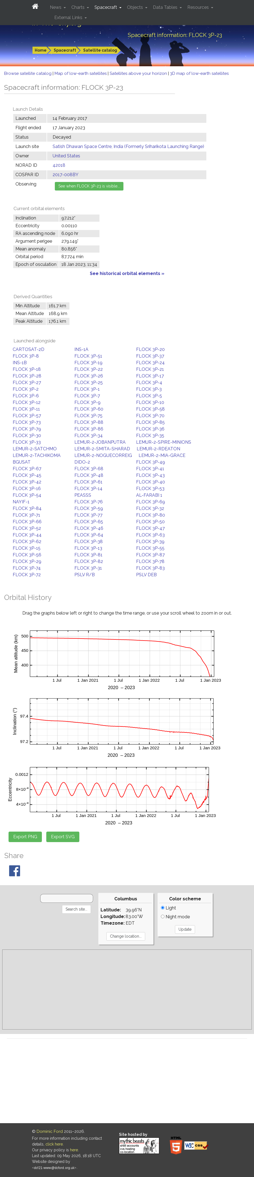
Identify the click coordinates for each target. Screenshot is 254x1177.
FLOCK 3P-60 (88, 409)
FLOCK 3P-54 (27, 495)
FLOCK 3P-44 (27, 535)
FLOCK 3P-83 (150, 568)
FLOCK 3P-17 (150, 376)
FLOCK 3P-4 (149, 382)
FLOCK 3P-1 (87, 389)
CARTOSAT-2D (28, 349)
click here (54, 1144)
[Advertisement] (127, 989)
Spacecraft (65, 50)
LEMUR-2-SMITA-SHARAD (102, 448)
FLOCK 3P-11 (26, 409)
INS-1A (81, 349)
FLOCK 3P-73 (27, 422)
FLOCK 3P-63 (150, 535)
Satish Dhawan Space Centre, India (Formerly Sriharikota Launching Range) (128, 146)
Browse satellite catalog (28, 73)
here (74, 1150)
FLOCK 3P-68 (88, 468)
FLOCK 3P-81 (88, 554)
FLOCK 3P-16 (27, 488)
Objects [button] (135, 7)
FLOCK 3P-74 (27, 568)
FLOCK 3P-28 (27, 376)
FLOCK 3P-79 (27, 429)
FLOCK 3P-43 (150, 475)
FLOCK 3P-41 (150, 468)
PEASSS (82, 495)
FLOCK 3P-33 (27, 442)
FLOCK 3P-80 (150, 515)
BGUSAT (22, 462)
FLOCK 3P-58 (150, 409)
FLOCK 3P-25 (88, 382)
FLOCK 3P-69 (150, 501)
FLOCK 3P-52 (27, 528)
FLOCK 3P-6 (26, 395)
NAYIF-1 (21, 501)
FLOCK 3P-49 (150, 462)
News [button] (56, 7)
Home (41, 50)
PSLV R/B (84, 574)
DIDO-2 (82, 462)
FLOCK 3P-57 (27, 415)
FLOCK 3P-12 (26, 402)
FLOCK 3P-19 (88, 362)
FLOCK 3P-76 (88, 501)
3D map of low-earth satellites (199, 73)
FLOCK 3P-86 (88, 429)
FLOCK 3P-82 (88, 561)
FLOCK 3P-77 (88, 515)
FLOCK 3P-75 (88, 415)
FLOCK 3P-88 (88, 422)
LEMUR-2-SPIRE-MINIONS (163, 442)
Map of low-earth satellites (81, 73)
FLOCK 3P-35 (150, 435)
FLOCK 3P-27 (27, 382)
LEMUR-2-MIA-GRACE (162, 455)
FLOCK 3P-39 (150, 541)
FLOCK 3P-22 (88, 369)
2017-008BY (66, 174)
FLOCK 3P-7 (87, 395)
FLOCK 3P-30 (27, 435)
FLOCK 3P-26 (88, 376)
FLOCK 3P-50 (150, 521)
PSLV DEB (146, 574)
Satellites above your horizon (139, 73)
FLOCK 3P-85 (150, 422)
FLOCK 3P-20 (150, 349)
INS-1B (20, 362)
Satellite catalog (100, 50)
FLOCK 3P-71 (26, 515)
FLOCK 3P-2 (26, 389)
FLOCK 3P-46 (88, 528)
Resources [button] (198, 7)
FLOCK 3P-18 (27, 369)
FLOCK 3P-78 (150, 561)
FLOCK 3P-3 (149, 389)
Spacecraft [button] (106, 7)
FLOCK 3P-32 (150, 508)
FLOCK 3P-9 (87, 402)
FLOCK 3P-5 (149, 395)
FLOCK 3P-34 (88, 435)
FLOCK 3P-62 (27, 541)
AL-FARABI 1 (149, 495)
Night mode (175, 916)
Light (168, 908)
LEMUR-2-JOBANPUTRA (100, 442)
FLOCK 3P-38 (88, 541)
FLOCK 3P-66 (27, 521)
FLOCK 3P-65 (88, 521)
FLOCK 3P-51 (88, 356)
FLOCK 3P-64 (88, 535)
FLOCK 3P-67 (27, 468)
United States (66, 155)
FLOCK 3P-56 (27, 554)
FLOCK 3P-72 (27, 574)
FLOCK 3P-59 (88, 508)
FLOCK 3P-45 (27, 475)
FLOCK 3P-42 (27, 482)
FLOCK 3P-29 (27, 561)
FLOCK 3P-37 (150, 356)
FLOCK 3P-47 (150, 528)
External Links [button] (68, 17)
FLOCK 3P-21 (150, 369)
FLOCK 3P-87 (150, 554)
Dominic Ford (50, 1131)
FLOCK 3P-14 (88, 488)
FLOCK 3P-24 (150, 362)
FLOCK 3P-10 (150, 402)
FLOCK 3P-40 (150, 482)
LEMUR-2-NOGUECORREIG (103, 455)
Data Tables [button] (166, 7)
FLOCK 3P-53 (150, 488)
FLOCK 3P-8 (26, 356)
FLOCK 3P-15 (26, 548)
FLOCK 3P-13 (88, 548)
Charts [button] (78, 7)
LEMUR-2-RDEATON (158, 448)
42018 (59, 165)
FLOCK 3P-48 (88, 475)
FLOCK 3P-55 (150, 548)
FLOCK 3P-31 (88, 568)
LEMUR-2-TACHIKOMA (37, 455)
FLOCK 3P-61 (88, 482)
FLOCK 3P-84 (27, 508)
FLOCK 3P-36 (150, 429)
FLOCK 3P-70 (150, 415)
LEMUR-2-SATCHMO (35, 448)
